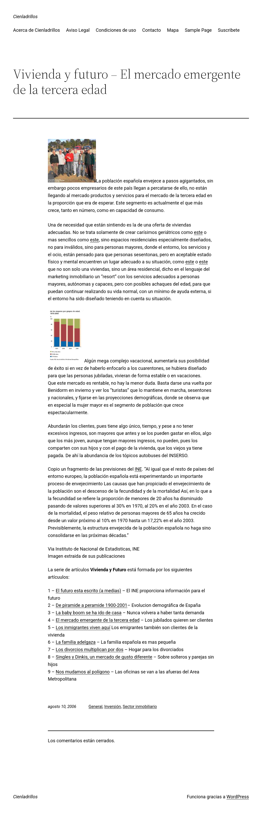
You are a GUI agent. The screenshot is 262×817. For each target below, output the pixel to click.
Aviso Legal (78, 30)
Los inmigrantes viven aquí (83, 627)
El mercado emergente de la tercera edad (98, 620)
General (95, 706)
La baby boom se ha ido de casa (89, 612)
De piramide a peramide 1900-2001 (91, 605)
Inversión (112, 706)
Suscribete (229, 30)
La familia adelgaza (76, 642)
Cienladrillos (25, 16)
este (198, 232)
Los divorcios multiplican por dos (89, 649)
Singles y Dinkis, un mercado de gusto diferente (104, 657)
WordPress (237, 796)
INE (138, 469)
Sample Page (198, 30)
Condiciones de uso (116, 30)
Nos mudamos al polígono (83, 671)
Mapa (173, 30)
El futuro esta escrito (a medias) (88, 590)
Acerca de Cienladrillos (36, 30)
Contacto (151, 30)
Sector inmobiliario (140, 706)
